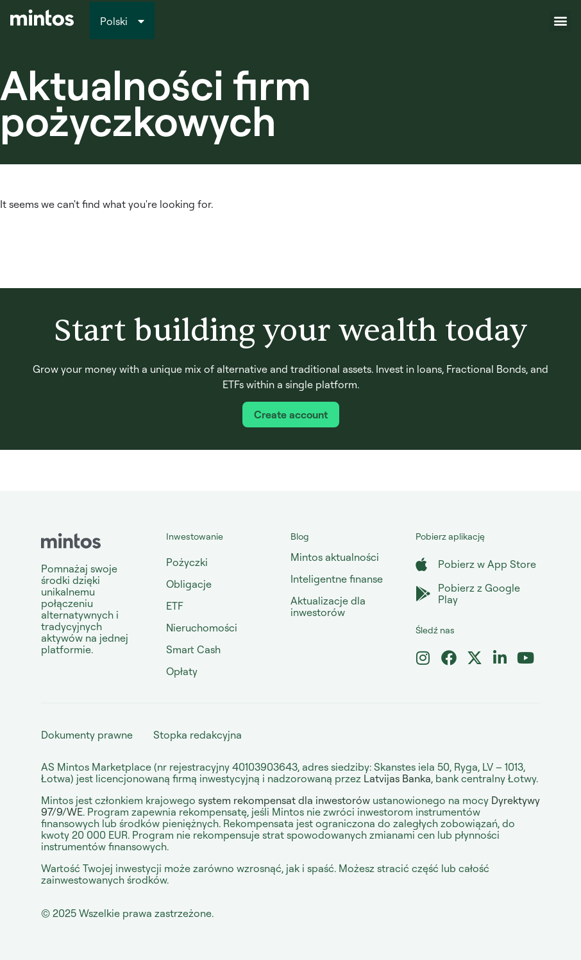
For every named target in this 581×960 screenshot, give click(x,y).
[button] (560, 20)
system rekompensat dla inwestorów (284, 800)
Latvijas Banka (397, 778)
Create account (291, 414)
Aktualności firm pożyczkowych (155, 102)
